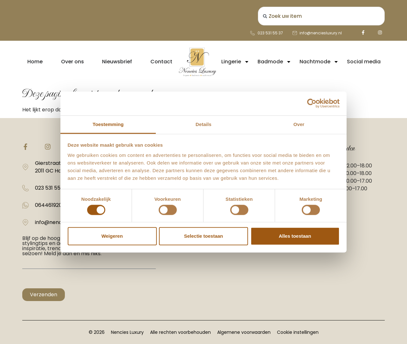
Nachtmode (319, 61)
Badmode (274, 61)
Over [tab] (299, 124)
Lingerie (235, 61)
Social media (364, 61)
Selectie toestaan (203, 236)
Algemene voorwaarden (244, 332)
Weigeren (112, 236)
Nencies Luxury (127, 332)
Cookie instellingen (298, 332)
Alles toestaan (295, 236)
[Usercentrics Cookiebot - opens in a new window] (312, 103)
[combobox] (321, 16)
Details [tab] (203, 124)
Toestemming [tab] (108, 124)
